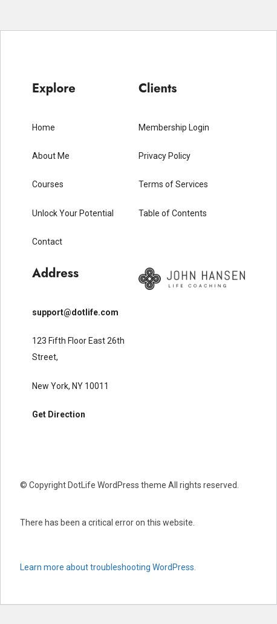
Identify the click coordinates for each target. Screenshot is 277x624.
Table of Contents (172, 213)
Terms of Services (173, 184)
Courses (48, 184)
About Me (51, 156)
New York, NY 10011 (70, 386)
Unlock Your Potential (73, 213)
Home (43, 127)
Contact (47, 241)
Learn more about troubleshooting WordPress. (108, 567)
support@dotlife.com (75, 312)
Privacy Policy (164, 156)
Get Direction (58, 414)
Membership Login (173, 127)
